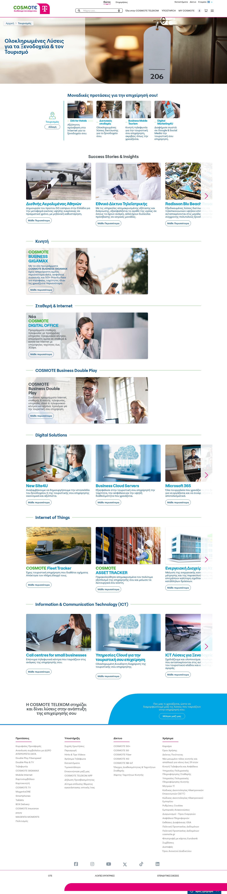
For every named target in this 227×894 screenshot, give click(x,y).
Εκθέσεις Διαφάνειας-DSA (176, 822)
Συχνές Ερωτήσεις (74, 746)
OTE (49, 875)
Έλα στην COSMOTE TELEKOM (142, 10)
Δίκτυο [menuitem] (118, 738)
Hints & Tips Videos (75, 754)
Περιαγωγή (71, 750)
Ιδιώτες (107, 2)
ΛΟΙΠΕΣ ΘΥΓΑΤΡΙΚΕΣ (104, 875)
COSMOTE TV (23, 787)
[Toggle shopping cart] (208, 10)
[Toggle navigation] (212, 11)
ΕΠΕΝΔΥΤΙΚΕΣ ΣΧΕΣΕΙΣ (168, 875)
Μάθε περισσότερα (41, 289)
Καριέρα (167, 746)
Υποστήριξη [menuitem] (72, 738)
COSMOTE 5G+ (122, 746)
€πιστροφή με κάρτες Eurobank (180, 838)
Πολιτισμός (22, 821)
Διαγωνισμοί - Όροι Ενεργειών (179, 813)
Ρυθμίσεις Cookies (172, 805)
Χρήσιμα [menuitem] (167, 738)
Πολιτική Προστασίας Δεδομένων (180, 826)
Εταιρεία (202, 2)
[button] (199, 11)
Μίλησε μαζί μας (172, 716)
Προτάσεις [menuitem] (22, 738)
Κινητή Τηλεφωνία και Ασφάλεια (180, 766)
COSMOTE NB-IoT (123, 762)
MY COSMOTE (187, 10)
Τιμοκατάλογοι (73, 767)
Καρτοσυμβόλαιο (25, 779)
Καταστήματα (181, 2)
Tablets (20, 800)
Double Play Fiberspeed (28, 758)
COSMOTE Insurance (27, 808)
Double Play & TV (25, 762)
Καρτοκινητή (23, 783)
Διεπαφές (167, 846)
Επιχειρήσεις (122, 2)
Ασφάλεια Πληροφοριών (175, 818)
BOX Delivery (22, 804)
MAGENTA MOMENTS (27, 816)
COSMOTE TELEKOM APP (78, 775)
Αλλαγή (52, 126)
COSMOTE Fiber (122, 754)
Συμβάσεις (168, 842)
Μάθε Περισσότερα (39, 220)
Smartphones (23, 795)
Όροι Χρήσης (169, 750)
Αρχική (10, 23)
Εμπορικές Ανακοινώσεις (176, 809)
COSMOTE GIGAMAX (27, 770)
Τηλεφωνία (22, 766)
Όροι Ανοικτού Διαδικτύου (176, 851)
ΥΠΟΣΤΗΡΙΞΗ (169, 10)
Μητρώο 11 (168, 786)
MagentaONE (23, 791)
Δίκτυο (193, 2)
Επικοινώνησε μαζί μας (77, 771)
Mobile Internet (24, 774)
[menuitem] (76, 864)
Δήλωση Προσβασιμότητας (80, 779)
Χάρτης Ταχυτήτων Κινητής (129, 774)
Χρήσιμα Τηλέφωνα (75, 758)
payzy (19, 812)
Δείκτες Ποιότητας (172, 754)
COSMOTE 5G (121, 750)
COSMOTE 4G (121, 758)
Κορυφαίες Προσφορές (28, 746)
